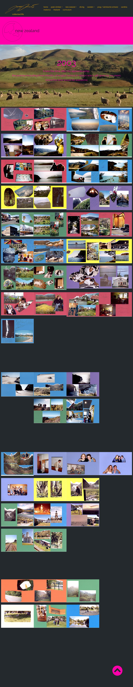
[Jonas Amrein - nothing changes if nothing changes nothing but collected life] (22, 9)
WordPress (23, 684)
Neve (4, 684)
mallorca (47, 10)
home (46, 7)
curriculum (67, 10)
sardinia (124, 7)
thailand (57, 10)
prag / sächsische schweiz (107, 7)
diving (81, 7)
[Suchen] (129, 8)
